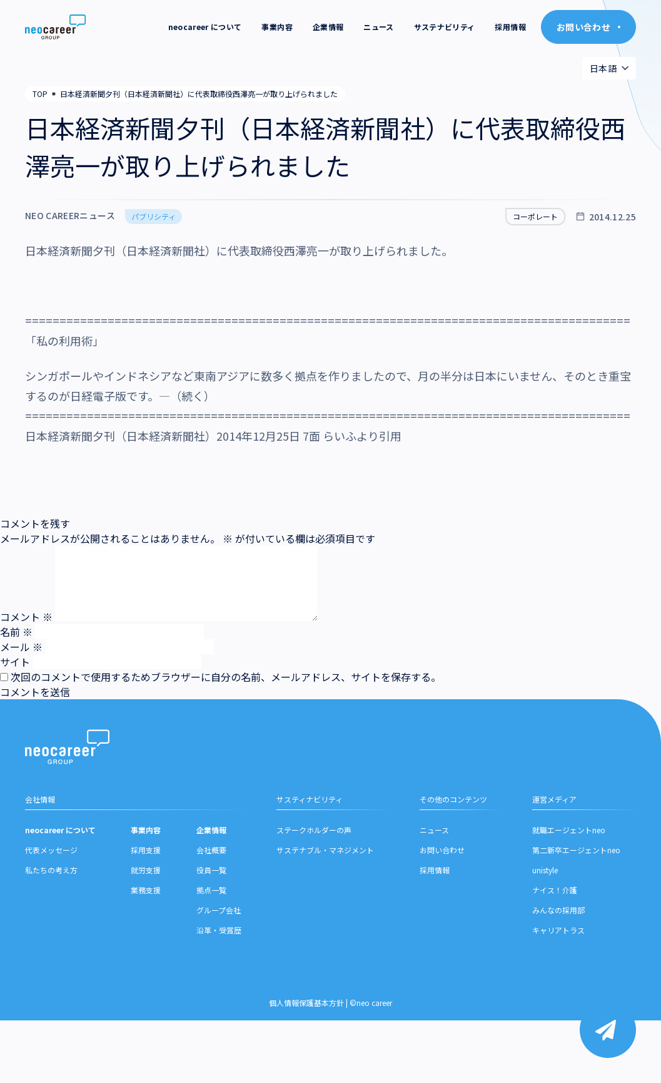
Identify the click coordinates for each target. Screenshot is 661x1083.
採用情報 (510, 26)
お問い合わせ (442, 853)
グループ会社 (218, 913)
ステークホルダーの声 (313, 833)
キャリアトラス (558, 933)
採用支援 (146, 853)
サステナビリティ (444, 26)
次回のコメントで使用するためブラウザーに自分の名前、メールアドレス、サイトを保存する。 (226, 676)
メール (21, 646)
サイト (15, 661)
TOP (40, 93)
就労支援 (146, 873)
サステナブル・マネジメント (325, 853)
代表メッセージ (51, 853)
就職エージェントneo (568, 833)
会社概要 (211, 853)
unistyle (545, 873)
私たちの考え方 (51, 873)
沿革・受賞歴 (218, 933)
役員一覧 (211, 873)
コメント (26, 616)
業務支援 (146, 893)
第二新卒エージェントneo (576, 853)
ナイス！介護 (554, 893)
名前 (16, 631)
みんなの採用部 (558, 913)
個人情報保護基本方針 (306, 1006)
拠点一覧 (211, 893)
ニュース (378, 26)
